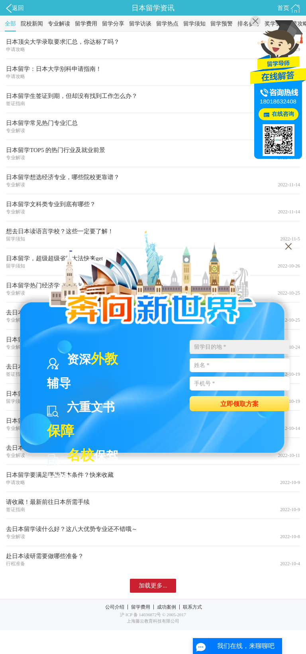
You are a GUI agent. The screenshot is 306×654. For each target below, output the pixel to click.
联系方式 (192, 607)
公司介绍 (114, 607)
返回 (15, 8)
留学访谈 (140, 24)
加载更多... (153, 585)
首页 (288, 8)
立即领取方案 (239, 403)
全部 (10, 24)
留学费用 (86, 24)
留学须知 (194, 24)
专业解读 (59, 24)
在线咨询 (283, 114)
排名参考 (248, 24)
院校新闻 (32, 24)
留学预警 (221, 24)
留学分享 (113, 24)
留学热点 (167, 24)
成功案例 (166, 607)
